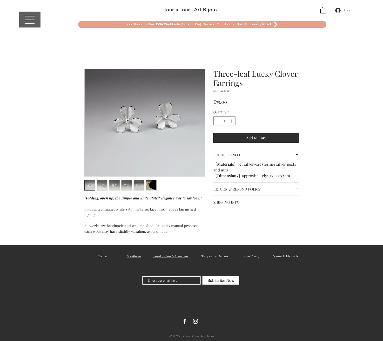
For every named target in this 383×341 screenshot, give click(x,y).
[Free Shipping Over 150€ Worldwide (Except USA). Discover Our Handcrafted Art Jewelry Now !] (202, 24)
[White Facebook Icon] (184, 321)
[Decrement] (217, 121)
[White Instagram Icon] (195, 321)
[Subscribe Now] (220, 280)
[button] (29, 20)
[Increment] (232, 121)
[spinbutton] (224, 121)
